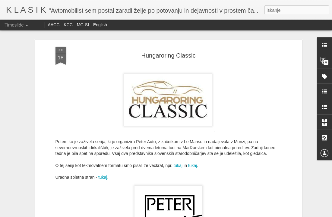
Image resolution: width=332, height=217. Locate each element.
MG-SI (83, 24)
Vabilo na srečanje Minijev (249, 195)
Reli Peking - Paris (242, 205)
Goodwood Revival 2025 (164, 196)
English (100, 24)
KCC (68, 24)
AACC (53, 24)
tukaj (178, 88)
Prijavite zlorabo (202, 213)
